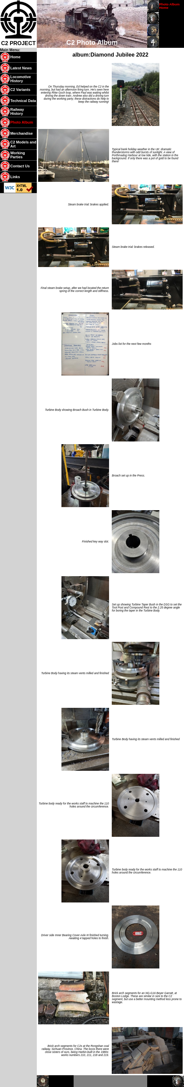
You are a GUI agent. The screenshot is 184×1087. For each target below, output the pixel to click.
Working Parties (17, 155)
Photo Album (21, 122)
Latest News (21, 68)
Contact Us (20, 166)
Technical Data (23, 101)
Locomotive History (20, 79)
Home (15, 57)
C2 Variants (20, 90)
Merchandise (21, 133)
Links (15, 177)
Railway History (17, 111)
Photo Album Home (169, 5)
